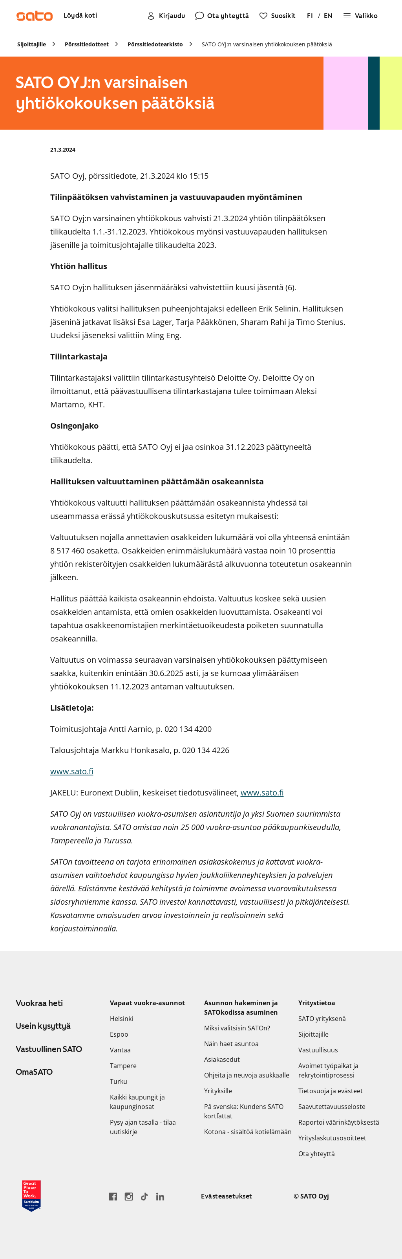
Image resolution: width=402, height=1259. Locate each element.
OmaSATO (34, 1072)
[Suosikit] (277, 16)
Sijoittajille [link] (31, 44)
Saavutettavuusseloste (331, 1106)
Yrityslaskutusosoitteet (332, 1138)
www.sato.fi (71, 771)
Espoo (119, 1034)
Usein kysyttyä (43, 1026)
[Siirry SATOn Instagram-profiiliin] (128, 1196)
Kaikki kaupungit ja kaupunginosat (137, 1102)
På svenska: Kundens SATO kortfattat (243, 1111)
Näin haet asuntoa (231, 1043)
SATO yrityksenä (322, 1018)
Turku (118, 1081)
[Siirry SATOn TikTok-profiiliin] (144, 1196)
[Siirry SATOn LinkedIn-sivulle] (160, 1196)
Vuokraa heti (39, 1003)
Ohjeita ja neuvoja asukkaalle (246, 1075)
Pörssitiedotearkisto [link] (155, 44)
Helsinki (121, 1018)
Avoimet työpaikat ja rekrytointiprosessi (328, 1070)
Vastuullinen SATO (49, 1049)
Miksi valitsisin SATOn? (237, 1028)
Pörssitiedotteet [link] (87, 44)
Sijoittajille (313, 1034)
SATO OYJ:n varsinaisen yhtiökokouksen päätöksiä (267, 44)
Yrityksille (218, 1091)
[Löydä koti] (80, 16)
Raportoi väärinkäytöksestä (338, 1122)
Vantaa (120, 1050)
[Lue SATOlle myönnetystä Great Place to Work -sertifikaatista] (31, 1196)
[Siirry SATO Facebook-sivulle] (113, 1196)
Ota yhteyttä (316, 1153)
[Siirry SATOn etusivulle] (34, 15)
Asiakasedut (222, 1059)
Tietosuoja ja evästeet (330, 1091)
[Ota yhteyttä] (222, 16)
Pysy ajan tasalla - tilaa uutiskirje (143, 1127)
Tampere (123, 1065)
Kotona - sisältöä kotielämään (248, 1131)
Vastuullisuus (318, 1050)
